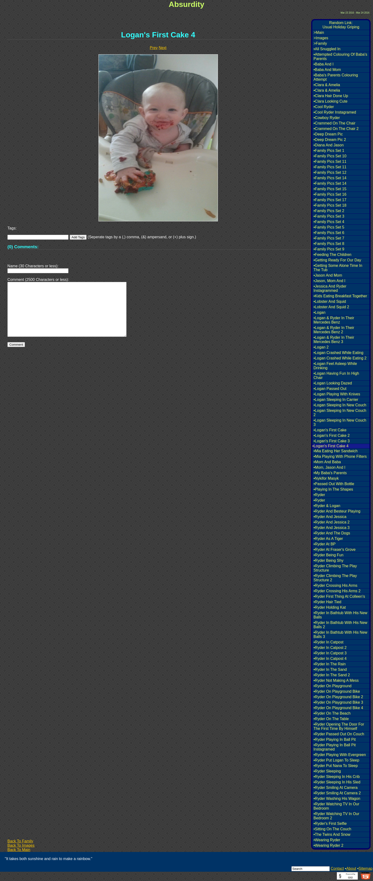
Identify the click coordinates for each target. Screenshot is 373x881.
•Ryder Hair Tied (327, 602)
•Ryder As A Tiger (328, 539)
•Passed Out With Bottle (334, 484)
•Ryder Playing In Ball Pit (335, 739)
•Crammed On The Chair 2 (336, 129)
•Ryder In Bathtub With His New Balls (340, 615)
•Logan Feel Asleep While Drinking (335, 366)
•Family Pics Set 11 (330, 161)
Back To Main (18, 850)
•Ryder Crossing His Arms (335, 585)
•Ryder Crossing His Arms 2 (337, 591)
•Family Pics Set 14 (330, 178)
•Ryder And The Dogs (332, 533)
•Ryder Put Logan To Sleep (336, 760)
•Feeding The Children (332, 255)
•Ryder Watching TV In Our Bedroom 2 (336, 816)
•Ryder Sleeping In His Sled (337, 782)
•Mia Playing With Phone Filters (340, 456)
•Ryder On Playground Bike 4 (338, 708)
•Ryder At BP (325, 544)
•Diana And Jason (329, 145)
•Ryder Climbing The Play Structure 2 (335, 578)
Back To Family (20, 841)
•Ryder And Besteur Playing (337, 511)
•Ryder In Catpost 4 (330, 659)
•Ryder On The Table (331, 719)
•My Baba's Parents (330, 473)
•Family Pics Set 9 (329, 249)
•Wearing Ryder (327, 840)
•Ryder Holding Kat (330, 607)
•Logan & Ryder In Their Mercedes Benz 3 (334, 339)
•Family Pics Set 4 (329, 222)
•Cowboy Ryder (327, 118)
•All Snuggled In (327, 49)
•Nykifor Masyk (326, 478)
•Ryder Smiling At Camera (336, 788)
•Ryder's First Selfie (330, 823)
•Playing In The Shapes (333, 489)
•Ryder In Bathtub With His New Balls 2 (340, 625)
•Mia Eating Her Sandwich (336, 451)
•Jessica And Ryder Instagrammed (330, 288)
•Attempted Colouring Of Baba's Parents (340, 56)
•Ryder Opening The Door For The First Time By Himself (339, 726)
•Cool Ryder (324, 107)
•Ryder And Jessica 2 (331, 522)
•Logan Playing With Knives (337, 394)
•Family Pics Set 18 (330, 205)
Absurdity (186, 4)
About (351, 868)
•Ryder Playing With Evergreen (340, 755)
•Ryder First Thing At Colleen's (339, 596)
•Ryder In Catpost (329, 642)
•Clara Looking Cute (331, 101)
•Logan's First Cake (330, 430)
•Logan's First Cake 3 (332, 441)
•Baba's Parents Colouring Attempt (336, 77)
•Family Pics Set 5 (329, 227)
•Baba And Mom (327, 70)
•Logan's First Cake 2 (332, 435)
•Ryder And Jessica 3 (331, 528)
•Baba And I (324, 64)
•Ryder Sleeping (327, 771)
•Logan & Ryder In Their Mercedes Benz (334, 320)
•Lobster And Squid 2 (331, 307)
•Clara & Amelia (327, 85)
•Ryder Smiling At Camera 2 (337, 793)
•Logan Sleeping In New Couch (340, 405)
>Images (321, 38)
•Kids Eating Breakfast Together (340, 296)
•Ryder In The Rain (330, 664)
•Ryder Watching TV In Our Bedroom (336, 806)
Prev (154, 48)
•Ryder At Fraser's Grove (335, 550)
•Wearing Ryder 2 (328, 845)
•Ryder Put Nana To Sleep (336, 766)
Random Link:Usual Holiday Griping (341, 25)
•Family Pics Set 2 (329, 211)
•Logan (319, 312)
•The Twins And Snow (332, 834)
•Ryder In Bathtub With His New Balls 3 (340, 634)
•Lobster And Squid (330, 301)
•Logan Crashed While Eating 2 (340, 358)
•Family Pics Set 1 (329, 151)
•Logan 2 (321, 347)
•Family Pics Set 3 (329, 216)
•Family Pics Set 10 (330, 156)
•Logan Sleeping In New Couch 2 (340, 412)
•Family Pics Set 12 (330, 172)
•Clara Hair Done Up (331, 96)
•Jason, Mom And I (329, 281)
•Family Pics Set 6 (329, 233)
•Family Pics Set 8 (329, 244)
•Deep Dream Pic (328, 134)
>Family (320, 43)
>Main (319, 32)
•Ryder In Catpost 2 (330, 648)
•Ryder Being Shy (329, 560)
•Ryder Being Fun (329, 555)
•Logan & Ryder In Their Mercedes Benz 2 (334, 330)
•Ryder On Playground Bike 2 (338, 697)
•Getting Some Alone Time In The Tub (338, 268)
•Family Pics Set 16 (330, 194)
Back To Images (20, 845)
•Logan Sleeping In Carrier (336, 400)
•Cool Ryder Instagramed (335, 112)
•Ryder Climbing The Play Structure (335, 568)
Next (163, 48)
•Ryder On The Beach (332, 713)
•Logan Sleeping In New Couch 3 (340, 422)
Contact (337, 868)
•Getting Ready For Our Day (337, 260)
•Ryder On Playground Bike (337, 691)
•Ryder (319, 495)
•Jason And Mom (328, 275)
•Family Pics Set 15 (330, 189)
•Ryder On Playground (332, 686)
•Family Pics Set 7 (329, 238)
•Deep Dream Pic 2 (330, 140)
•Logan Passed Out (330, 389)
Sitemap (365, 868)
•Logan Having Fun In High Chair (336, 375)
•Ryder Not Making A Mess (336, 680)
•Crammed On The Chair (334, 123)
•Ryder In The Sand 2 (332, 675)
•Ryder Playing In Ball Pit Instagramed (335, 747)
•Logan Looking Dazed (333, 383)
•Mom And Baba (327, 462)
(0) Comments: (23, 246)
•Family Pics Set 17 (330, 200)
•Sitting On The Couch (332, 829)
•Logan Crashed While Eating (338, 353)
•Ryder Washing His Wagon (337, 798)
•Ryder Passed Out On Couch (339, 734)
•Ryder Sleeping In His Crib (337, 777)
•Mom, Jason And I (329, 467)
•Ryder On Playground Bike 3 (338, 702)
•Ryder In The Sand (330, 669)
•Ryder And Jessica (330, 517)
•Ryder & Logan (327, 506)
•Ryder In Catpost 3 (330, 653)
